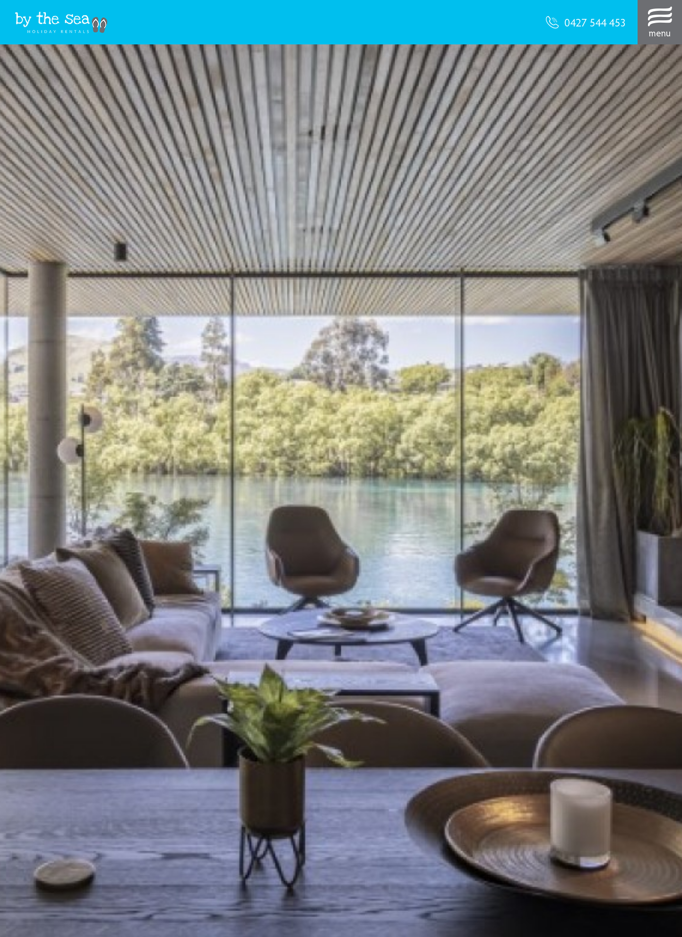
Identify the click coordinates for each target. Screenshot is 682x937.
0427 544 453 (586, 22)
